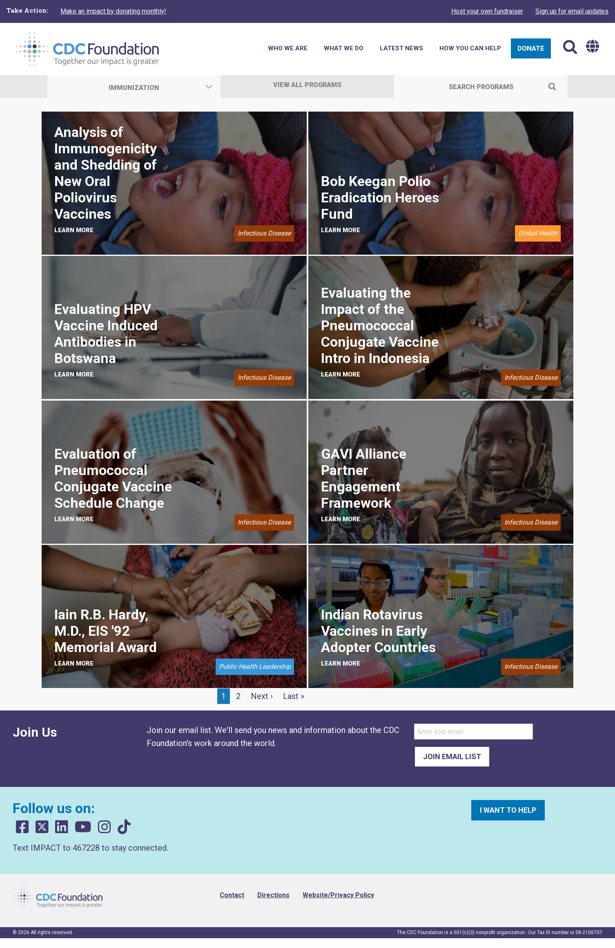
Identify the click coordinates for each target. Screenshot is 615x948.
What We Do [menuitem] (343, 48)
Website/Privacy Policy (338, 895)
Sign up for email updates (571, 11)
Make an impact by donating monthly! (113, 11)
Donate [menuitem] (530, 48)
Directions (273, 895)
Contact (232, 895)
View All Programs (307, 85)
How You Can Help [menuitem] (470, 48)
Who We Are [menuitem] (288, 48)
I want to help (508, 810)
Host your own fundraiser (487, 11)
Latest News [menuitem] (401, 48)
